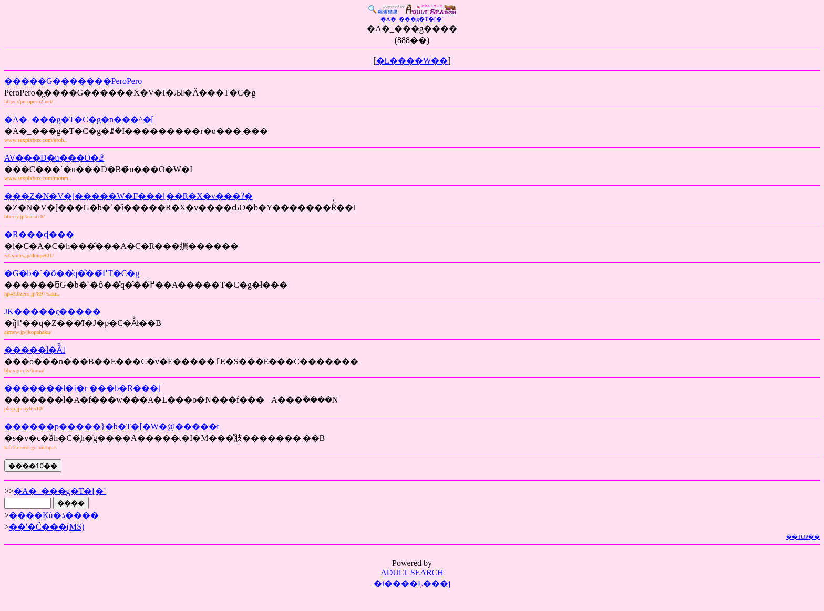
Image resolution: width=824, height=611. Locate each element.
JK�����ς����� (52, 311)
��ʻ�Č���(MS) (46, 526)
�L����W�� (412, 60)
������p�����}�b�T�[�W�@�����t (111, 426)
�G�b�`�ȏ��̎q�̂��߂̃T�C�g (71, 273)
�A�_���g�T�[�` (60, 491)
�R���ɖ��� (39, 234)
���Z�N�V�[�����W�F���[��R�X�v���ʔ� (128, 196)
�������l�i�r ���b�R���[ (82, 388)
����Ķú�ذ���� (54, 515)
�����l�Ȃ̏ (34, 349)
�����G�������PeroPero (73, 81)
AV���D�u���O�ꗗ (54, 157)
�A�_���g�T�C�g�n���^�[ (79, 119)
